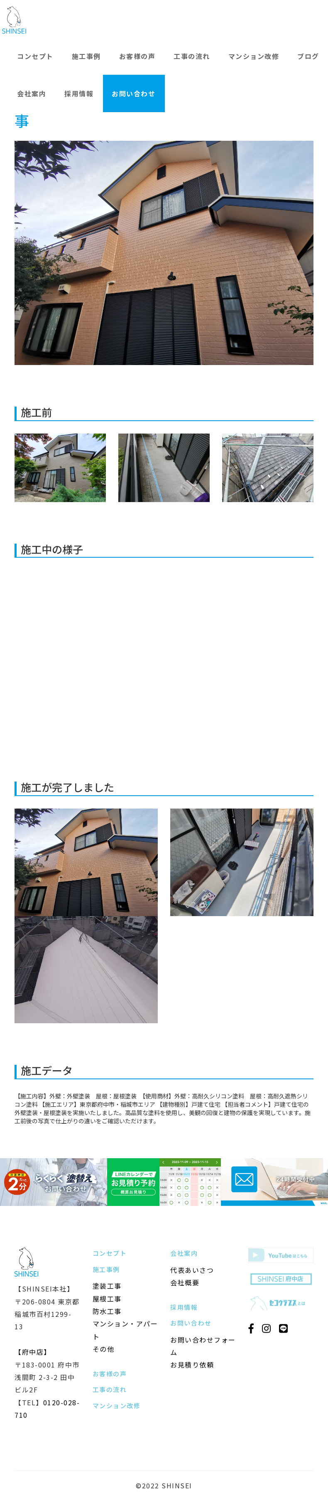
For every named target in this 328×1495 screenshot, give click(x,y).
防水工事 (107, 1311)
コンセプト (35, 56)
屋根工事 (107, 1299)
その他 (104, 1349)
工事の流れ (192, 56)
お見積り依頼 (192, 1365)
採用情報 (78, 93)
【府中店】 (33, 1352)
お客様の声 (137, 56)
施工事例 (86, 56)
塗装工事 (107, 1286)
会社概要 (184, 1282)
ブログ (308, 56)
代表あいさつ (192, 1270)
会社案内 (31, 93)
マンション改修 (253, 56)
